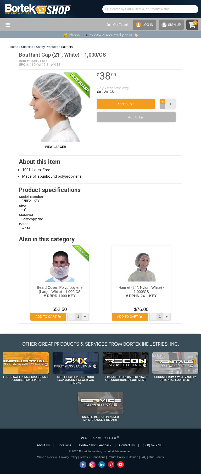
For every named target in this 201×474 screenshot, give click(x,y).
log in (84, 35)
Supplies (27, 47)
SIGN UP (171, 24)
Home (14, 47)
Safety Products (47, 47)
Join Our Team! (117, 25)
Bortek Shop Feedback (95, 445)
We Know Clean (100, 438)
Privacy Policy (68, 457)
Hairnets (67, 47)
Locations (64, 445)
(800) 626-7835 (153, 445)
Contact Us (127, 445)
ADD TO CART (48, 317)
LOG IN (144, 24)
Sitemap (132, 457)
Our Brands (156, 457)
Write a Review (47, 457)
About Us (43, 445)
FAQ (143, 457)
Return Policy (116, 457)
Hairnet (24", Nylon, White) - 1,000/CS (141, 291)
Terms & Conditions (92, 457)
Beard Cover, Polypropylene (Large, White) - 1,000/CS (59, 291)
